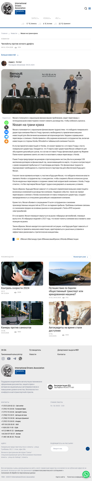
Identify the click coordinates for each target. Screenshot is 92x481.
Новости (14, 33)
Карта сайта (60, 477)
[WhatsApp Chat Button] (86, 474)
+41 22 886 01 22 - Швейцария (12, 431)
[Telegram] (6, 137)
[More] (6, 141)
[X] (6, 127)
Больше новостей (8, 55)
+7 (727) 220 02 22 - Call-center (12, 406)
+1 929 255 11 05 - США (9, 428)
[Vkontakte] (6, 132)
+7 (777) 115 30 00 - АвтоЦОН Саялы (14, 412)
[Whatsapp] (6, 123)
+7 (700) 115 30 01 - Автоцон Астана (14, 415)
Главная (4, 33)
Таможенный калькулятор (11, 354)
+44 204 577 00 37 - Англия (11, 434)
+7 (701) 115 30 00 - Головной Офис (13, 409)
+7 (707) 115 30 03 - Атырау (11, 421)
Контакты (61, 354)
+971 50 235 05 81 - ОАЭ (10, 424)
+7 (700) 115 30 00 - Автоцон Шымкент (15, 418)
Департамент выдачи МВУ (68, 350)
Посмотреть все (79, 257)
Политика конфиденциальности (79, 477)
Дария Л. (12, 62)
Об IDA (3, 350)
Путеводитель (35, 350)
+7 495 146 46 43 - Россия (10, 437)
